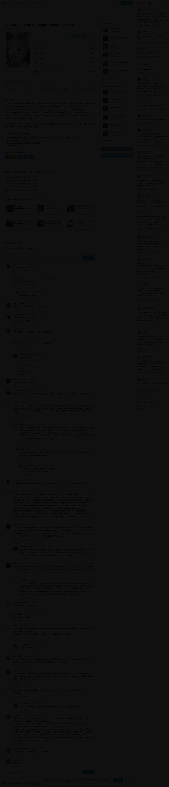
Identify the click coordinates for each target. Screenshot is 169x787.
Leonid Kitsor (25, 645)
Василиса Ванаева (20, 603)
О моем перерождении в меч (40, 172)
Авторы (18, 3)
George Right (143, 176)
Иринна (142, 65)
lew (140, 398)
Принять (118, 780)
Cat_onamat (143, 151)
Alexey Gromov (144, 258)
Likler (15, 625)
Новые (20, 248)
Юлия (141, 31)
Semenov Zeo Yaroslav (28, 354)
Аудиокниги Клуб (11, 783)
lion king (16, 480)
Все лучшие (108, 140)
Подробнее (74, 781)
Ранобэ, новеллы (13, 81)
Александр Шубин (20, 748)
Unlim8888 (17, 656)
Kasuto (15, 340)
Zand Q (15, 670)
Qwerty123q (17, 614)
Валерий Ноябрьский (146, 236)
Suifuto (15, 491)
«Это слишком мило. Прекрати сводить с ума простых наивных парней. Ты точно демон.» (52, 71)
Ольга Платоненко (145, 115)
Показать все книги (111, 78)
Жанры (11, 3)
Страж (22, 449)
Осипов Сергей (18, 303)
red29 (15, 402)
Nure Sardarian (144, 212)
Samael (142, 79)
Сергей (142, 48)
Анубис (15, 264)
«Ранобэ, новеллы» (35, 199)
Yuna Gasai (143, 378)
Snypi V (15, 379)
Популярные (10, 248)
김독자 (141, 332)
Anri (27, 278)
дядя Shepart (18, 329)
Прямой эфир (146, 3)
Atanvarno (16, 760)
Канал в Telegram (116, 155)
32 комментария (89, 72)
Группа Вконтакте (117, 149)
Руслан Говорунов (20, 315)
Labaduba (23, 580)
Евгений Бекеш (144, 356)
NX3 (14, 525)
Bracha (141, 9)
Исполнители (28, 3)
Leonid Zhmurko (144, 129)
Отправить (88, 258)
